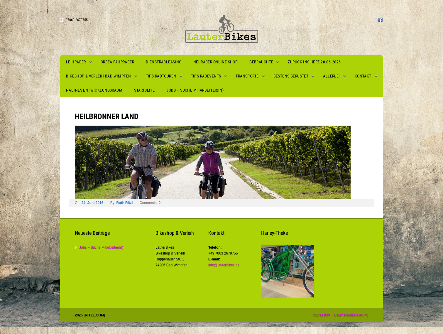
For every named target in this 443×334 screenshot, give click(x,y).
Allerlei (331, 76)
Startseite (144, 90)
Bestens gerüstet (291, 76)
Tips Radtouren (161, 76)
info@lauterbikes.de (223, 265)
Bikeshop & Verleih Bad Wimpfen (98, 76)
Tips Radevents (206, 76)
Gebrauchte (261, 62)
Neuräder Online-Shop (215, 62)
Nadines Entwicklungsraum (94, 90)
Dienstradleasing (164, 62)
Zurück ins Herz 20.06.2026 (314, 62)
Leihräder (76, 62)
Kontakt (363, 76)
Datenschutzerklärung (351, 315)
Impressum (321, 315)
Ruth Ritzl (124, 203)
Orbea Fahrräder (117, 62)
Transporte (247, 76)
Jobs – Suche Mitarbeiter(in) (195, 90)
